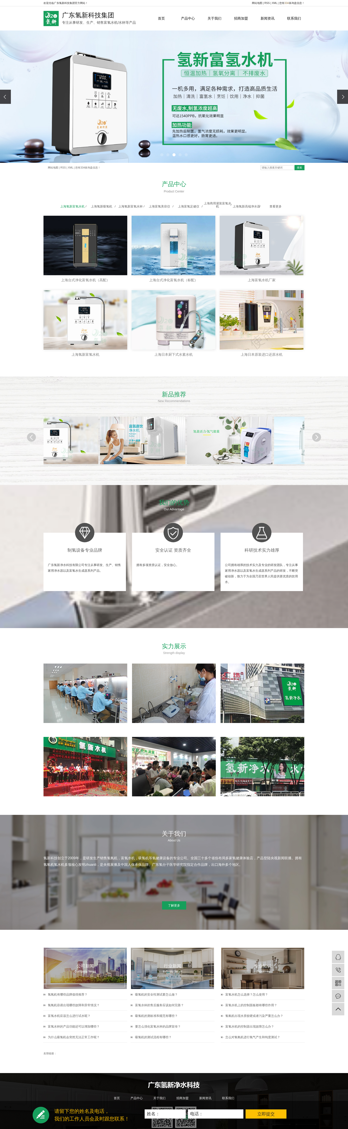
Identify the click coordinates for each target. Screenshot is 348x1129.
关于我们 (214, 18)
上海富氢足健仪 (188, 206)
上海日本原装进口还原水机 (262, 354)
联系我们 (294, 18)
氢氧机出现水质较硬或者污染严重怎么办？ (254, 1016)
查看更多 (275, 206)
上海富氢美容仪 (159, 206)
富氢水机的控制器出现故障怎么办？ (249, 1026)
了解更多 (174, 905)
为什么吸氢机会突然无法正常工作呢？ (74, 1037)
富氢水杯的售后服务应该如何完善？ (159, 1005)
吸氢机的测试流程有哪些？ (153, 1037)
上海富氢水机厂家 (262, 280)
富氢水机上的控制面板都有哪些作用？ (251, 1005)
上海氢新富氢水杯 (130, 206)
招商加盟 (241, 18)
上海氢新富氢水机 (72, 206)
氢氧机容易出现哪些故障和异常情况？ (74, 1005)
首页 (161, 18)
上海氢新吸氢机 (101, 206)
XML (274, 3)
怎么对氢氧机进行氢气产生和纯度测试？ (252, 1037)
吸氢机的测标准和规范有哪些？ (156, 1016)
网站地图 (257, 3)
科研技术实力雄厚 (261, 550)
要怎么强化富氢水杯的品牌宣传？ (158, 1026)
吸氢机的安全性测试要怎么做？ (156, 994)
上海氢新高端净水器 (246, 206)
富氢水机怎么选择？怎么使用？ (246, 994)
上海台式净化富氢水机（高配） (85, 280)
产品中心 (188, 18)
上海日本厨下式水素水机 (173, 354)
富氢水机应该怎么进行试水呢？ (69, 1016)
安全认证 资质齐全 (173, 550)
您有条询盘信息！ (291, 3)
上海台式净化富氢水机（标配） (173, 280)
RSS (267, 3)
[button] (161, 154)
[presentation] (5, 97)
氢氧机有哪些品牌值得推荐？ (67, 994)
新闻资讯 (267, 18)
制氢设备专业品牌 (84, 550)
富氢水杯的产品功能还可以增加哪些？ (74, 1026)
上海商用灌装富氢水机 (217, 205)
